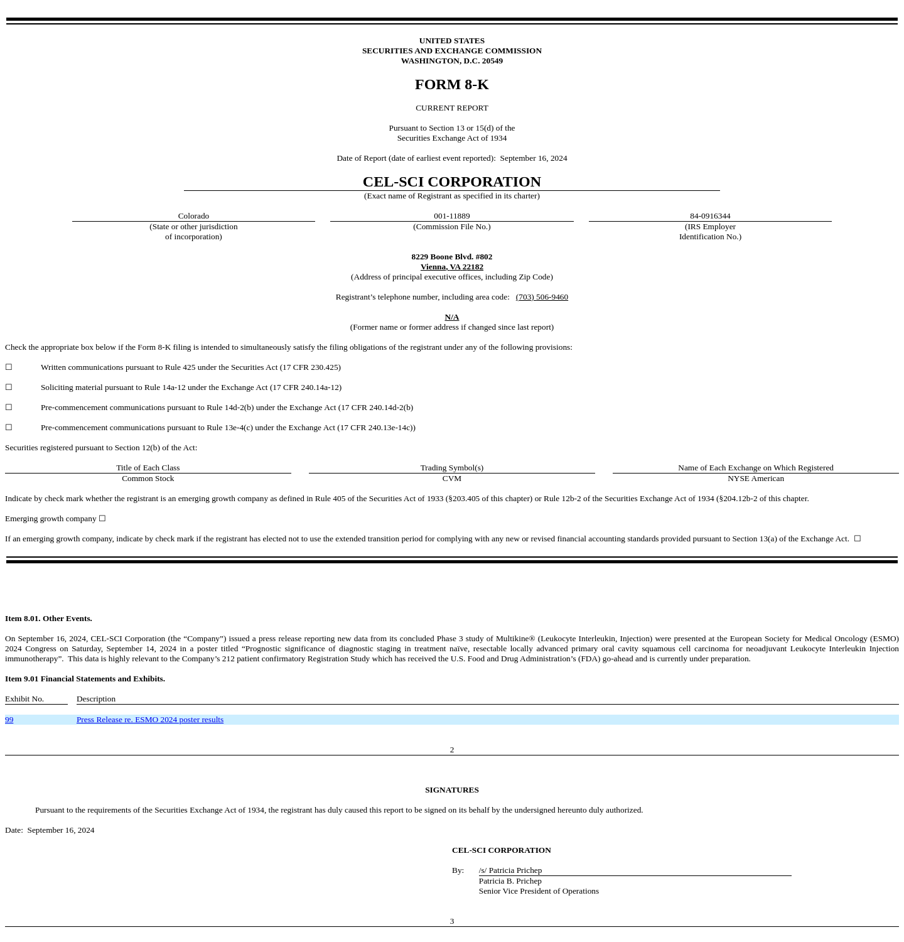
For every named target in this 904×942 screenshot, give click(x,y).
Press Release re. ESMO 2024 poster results (150, 719)
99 (9, 719)
